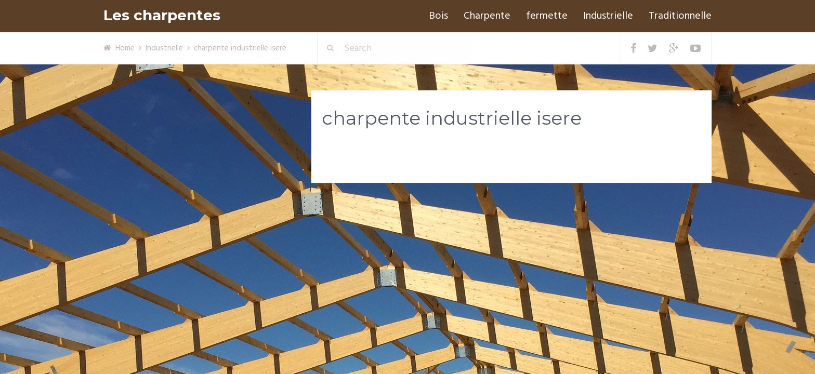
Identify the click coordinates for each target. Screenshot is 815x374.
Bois (438, 16)
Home (125, 48)
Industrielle (608, 16)
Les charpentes (161, 15)
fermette (547, 16)
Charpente (487, 16)
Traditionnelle (680, 16)
